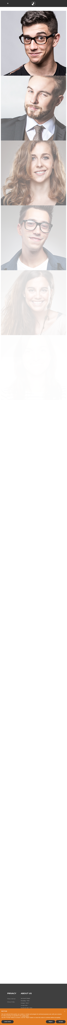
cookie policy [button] (25, 1015)
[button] (64, 1011)
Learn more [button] (7, 1021)
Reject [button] (50, 1021)
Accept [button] (61, 1021)
